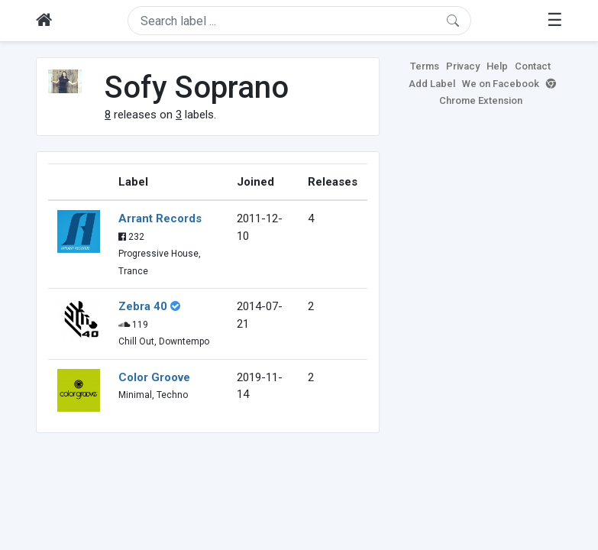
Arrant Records (160, 218)
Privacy (463, 66)
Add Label (432, 83)
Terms (424, 66)
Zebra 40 (142, 306)
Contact (533, 66)
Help (497, 66)
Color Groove (154, 377)
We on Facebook (500, 83)
